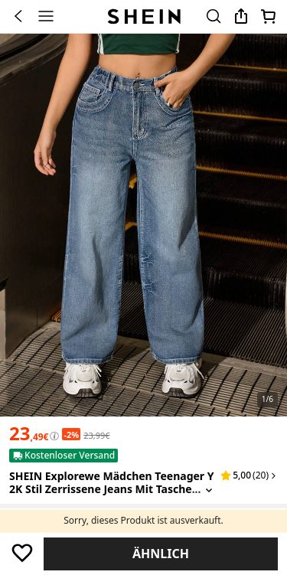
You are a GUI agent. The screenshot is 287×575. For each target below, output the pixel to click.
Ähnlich (160, 553)
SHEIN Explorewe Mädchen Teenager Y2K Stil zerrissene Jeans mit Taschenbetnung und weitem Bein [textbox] (111, 489)
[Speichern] (21, 552)
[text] (28, 433)
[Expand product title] (209, 489)
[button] (249, 475)
